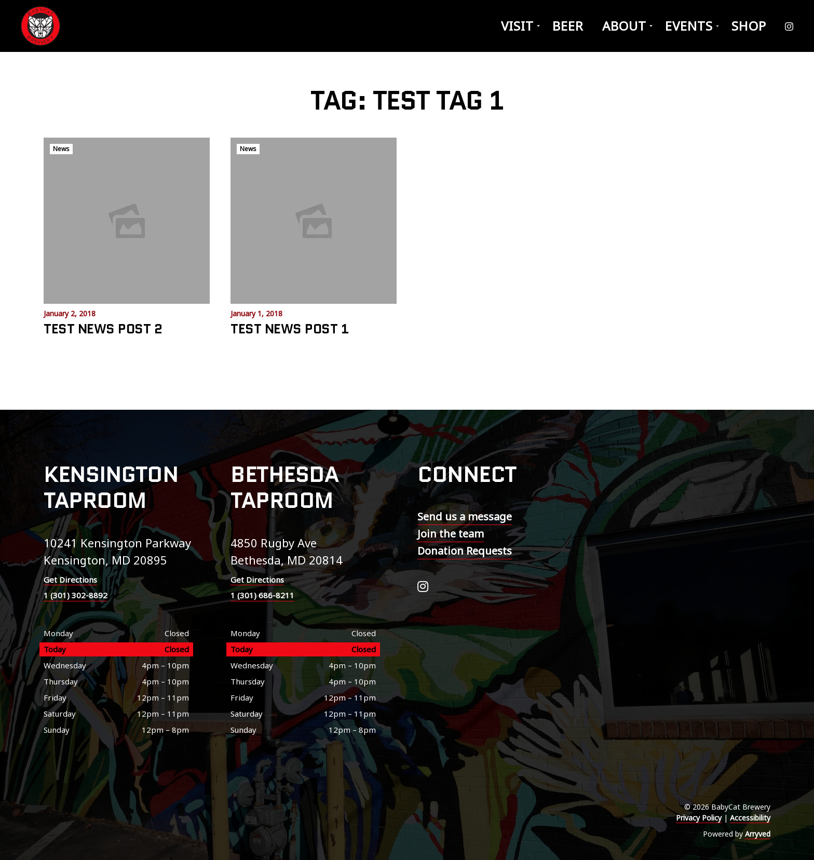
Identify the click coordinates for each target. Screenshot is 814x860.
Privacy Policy (699, 818)
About (624, 25)
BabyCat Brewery (41, 26)
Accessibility (750, 818)
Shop (748, 25)
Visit (517, 25)
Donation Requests (464, 551)
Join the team (450, 534)
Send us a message (464, 516)
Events (689, 25)
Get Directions (70, 579)
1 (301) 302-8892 (75, 595)
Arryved (757, 834)
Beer (568, 25)
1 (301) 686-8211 (262, 595)
